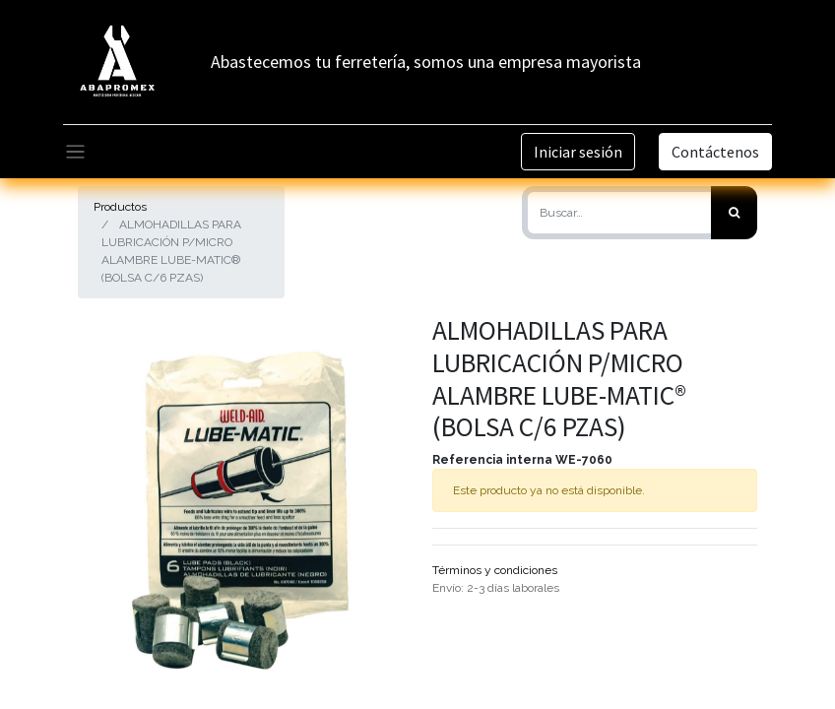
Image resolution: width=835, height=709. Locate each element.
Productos (120, 207)
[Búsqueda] (734, 212)
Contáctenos (715, 151)
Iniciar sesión (578, 151)
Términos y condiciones (494, 570)
